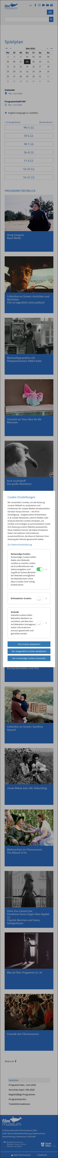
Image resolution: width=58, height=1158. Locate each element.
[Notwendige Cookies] (40, 569)
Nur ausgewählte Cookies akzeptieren (29, 651)
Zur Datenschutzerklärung (20, 544)
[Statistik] (40, 623)
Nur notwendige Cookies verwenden (29, 658)
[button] (46, 569)
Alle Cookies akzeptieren (29, 644)
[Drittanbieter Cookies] (40, 598)
